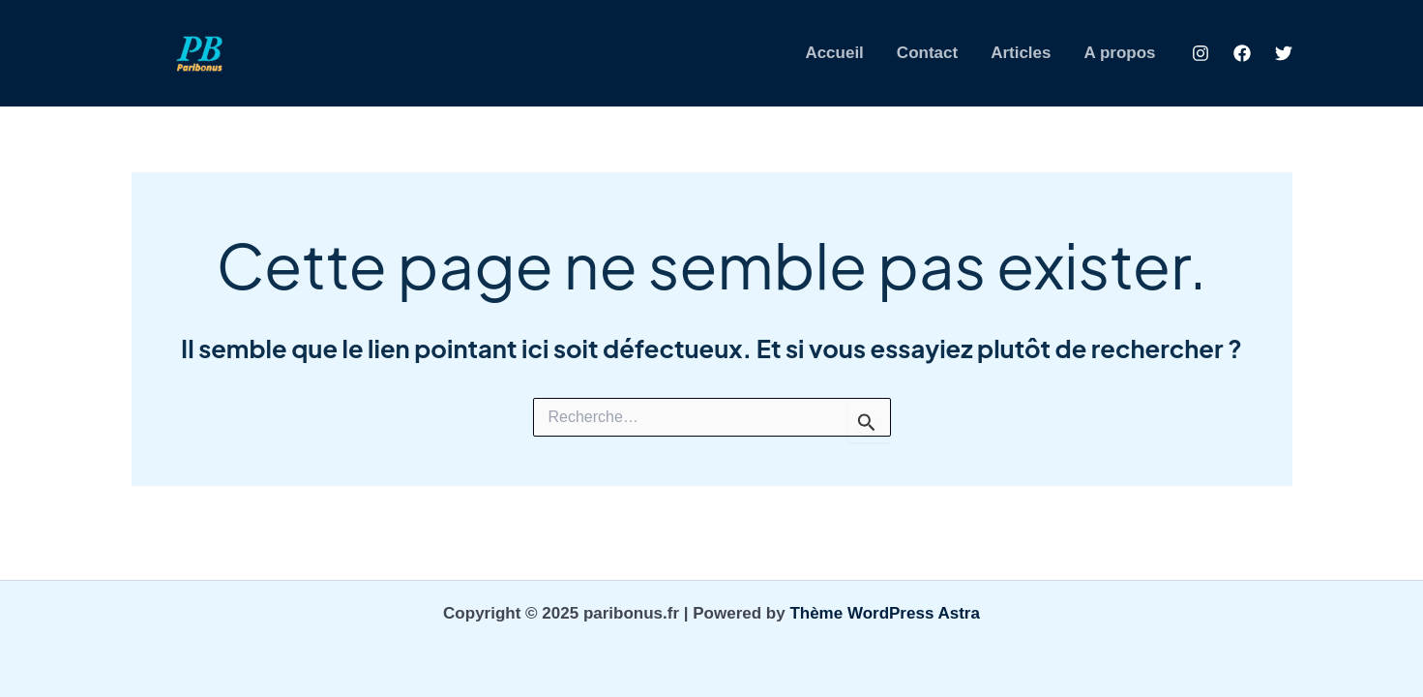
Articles (1021, 53)
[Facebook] (1242, 53)
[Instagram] (1200, 53)
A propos (1120, 53)
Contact (927, 53)
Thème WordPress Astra (884, 613)
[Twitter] (1283, 53)
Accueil (834, 53)
